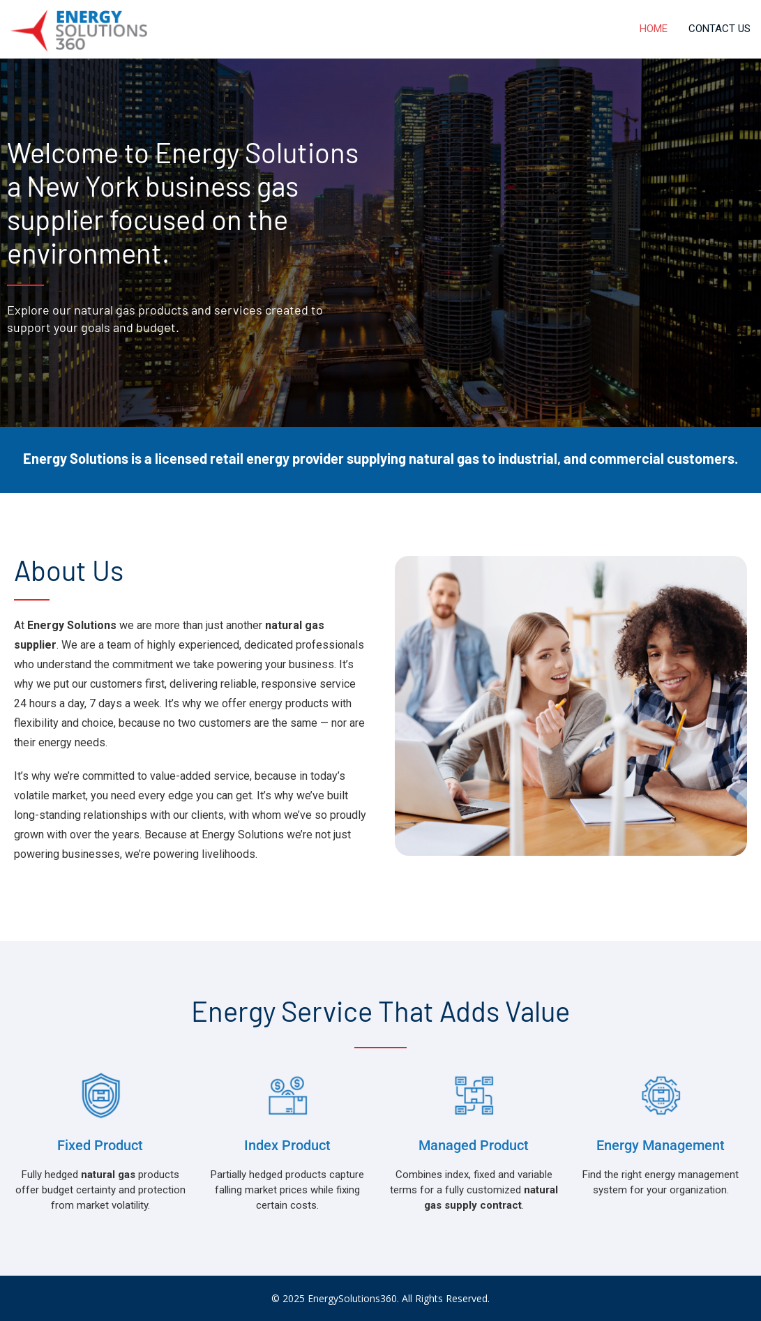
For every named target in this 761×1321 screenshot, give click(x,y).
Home (654, 28)
